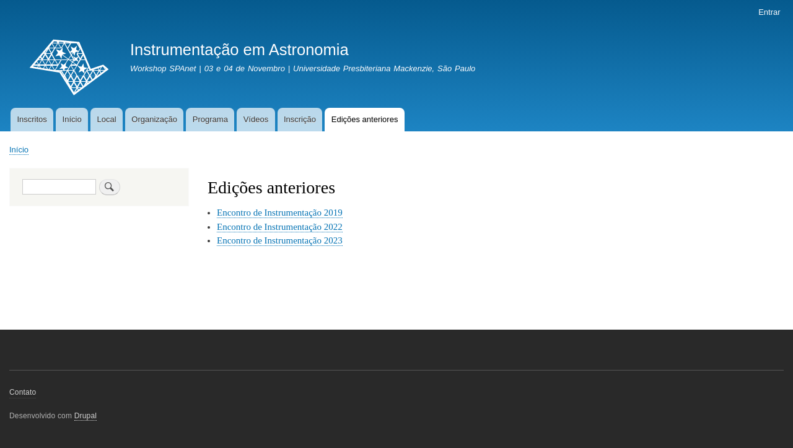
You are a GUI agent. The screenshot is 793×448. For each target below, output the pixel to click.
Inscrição (300, 119)
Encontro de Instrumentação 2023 (280, 240)
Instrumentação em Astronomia (239, 49)
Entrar (769, 12)
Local (106, 119)
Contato (22, 392)
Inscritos (31, 119)
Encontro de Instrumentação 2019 (280, 212)
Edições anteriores (364, 119)
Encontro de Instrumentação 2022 (280, 227)
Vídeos (255, 119)
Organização (154, 119)
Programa (210, 119)
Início (72, 119)
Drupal (85, 415)
